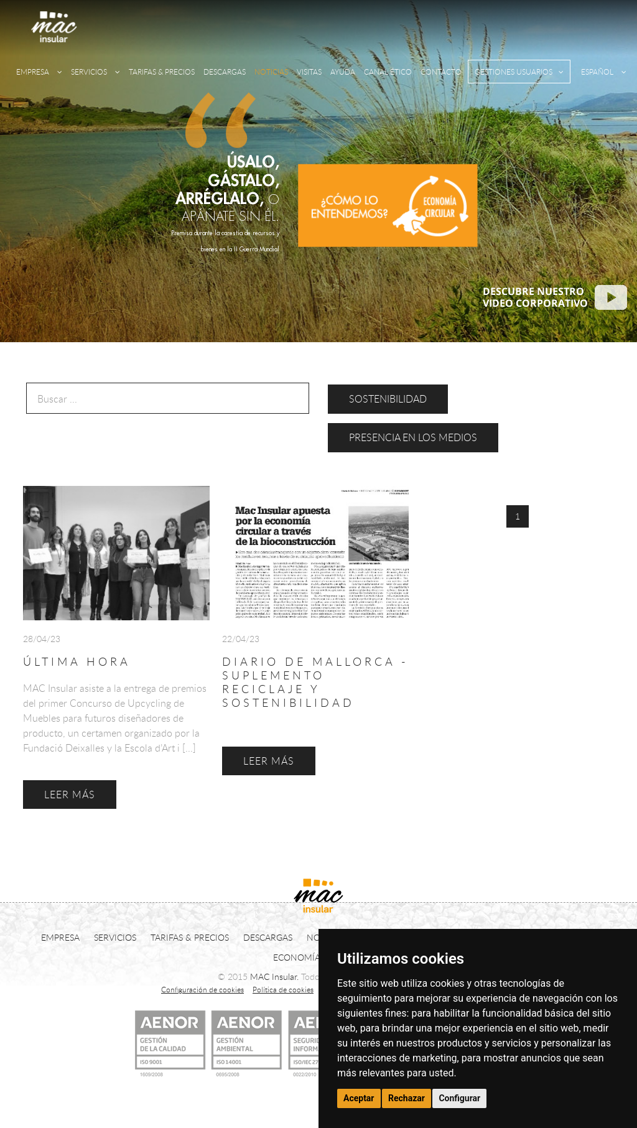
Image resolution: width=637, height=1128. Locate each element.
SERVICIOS (95, 72)
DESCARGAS (224, 72)
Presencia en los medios (413, 437)
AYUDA (342, 72)
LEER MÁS (69, 794)
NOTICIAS (271, 72)
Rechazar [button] (406, 1098)
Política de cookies (283, 989)
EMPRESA (39, 72)
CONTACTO (441, 72)
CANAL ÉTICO (388, 72)
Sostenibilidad (388, 399)
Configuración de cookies (202, 989)
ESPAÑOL (603, 72)
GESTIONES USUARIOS (519, 72)
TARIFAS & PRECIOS (162, 72)
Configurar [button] (459, 1098)
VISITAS (309, 72)
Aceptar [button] (358, 1098)
